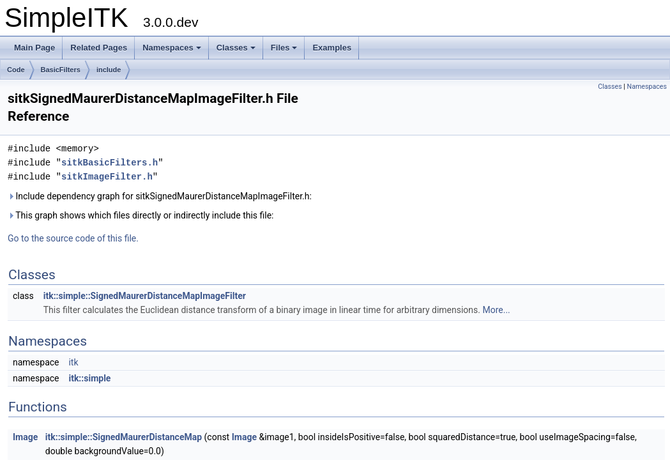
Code (16, 69)
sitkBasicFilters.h (109, 163)
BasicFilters (60, 69)
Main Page (34, 47)
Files (284, 47)
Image (25, 437)
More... (496, 310)
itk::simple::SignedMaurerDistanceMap (123, 437)
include (108, 69)
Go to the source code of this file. (73, 238)
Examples (331, 47)
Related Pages (98, 47)
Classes (236, 47)
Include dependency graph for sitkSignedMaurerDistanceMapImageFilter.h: (160, 196)
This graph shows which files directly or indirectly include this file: (141, 215)
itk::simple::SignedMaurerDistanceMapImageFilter (144, 296)
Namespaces (171, 47)
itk (73, 362)
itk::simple (89, 378)
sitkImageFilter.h (107, 177)
